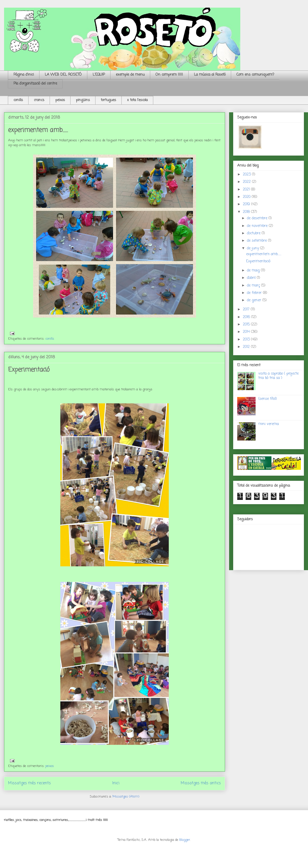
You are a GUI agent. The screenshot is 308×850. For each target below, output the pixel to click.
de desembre (258, 218)
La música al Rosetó (210, 74)
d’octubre (254, 233)
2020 (247, 197)
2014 (247, 332)
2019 (247, 204)
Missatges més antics (201, 783)
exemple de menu (130, 74)
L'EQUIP (99, 74)
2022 (247, 182)
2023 (247, 174)
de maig (254, 270)
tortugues (108, 100)
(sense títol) (267, 399)
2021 (247, 189)
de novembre (258, 226)
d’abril (252, 278)
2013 (247, 339)
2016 (247, 317)
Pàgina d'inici (23, 74)
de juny (253, 248)
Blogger (184, 840)
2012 (247, 347)
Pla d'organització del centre (35, 83)
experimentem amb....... (38, 130)
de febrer (255, 293)
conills (18, 100)
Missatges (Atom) (126, 796)
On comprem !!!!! (169, 74)
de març (254, 285)
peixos (60, 100)
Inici (115, 783)
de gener (254, 300)
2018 (247, 212)
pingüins (83, 100)
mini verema (268, 424)
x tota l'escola (137, 100)
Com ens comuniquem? (255, 74)
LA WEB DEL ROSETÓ (63, 74)
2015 (247, 324)
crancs (39, 100)
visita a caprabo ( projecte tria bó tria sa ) (278, 376)
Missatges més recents (29, 783)
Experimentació (29, 370)
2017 (247, 309)
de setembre (257, 240)
